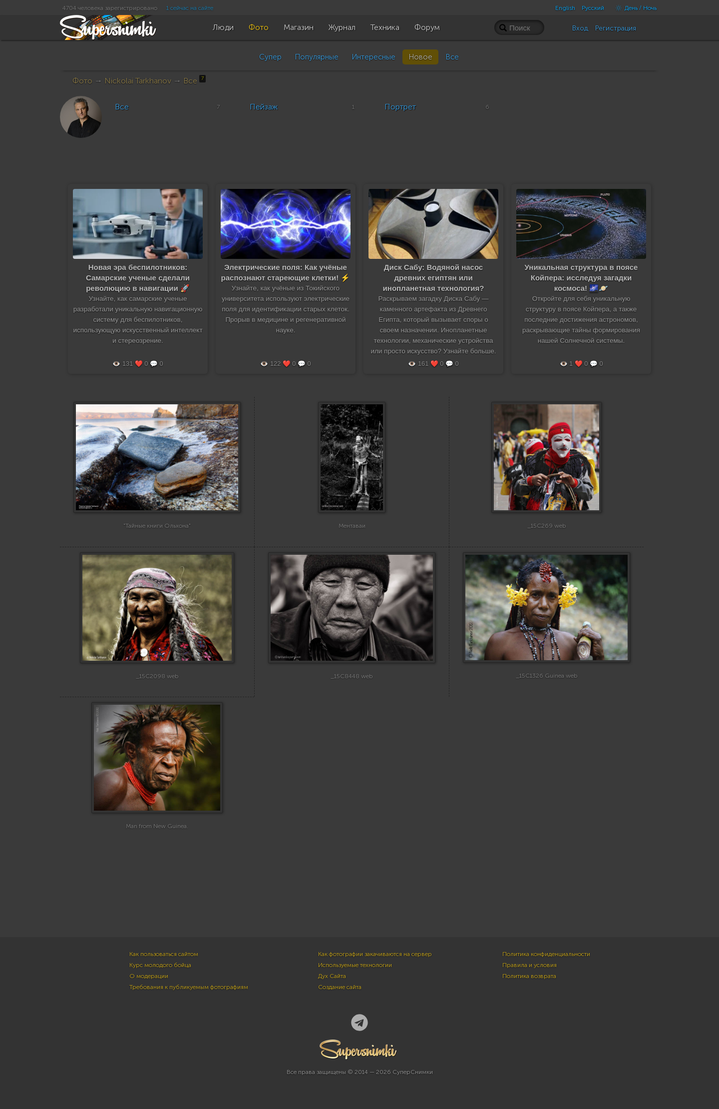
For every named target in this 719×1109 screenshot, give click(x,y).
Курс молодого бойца (160, 965)
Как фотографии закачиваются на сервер (375, 954)
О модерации (148, 976)
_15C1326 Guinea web (547, 687)
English (565, 7)
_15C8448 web (352, 687)
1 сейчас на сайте (189, 7)
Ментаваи (352, 536)
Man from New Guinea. (157, 837)
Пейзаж (264, 106)
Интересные (373, 56)
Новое (420, 56)
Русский (593, 7)
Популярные (317, 56)
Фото (82, 80)
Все (452, 56)
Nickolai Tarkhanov (137, 80)
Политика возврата (529, 976)
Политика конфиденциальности (546, 954)
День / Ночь (634, 7)
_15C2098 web (157, 687)
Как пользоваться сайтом (163, 954)
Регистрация (615, 28)
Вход (580, 28)
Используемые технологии (355, 965)
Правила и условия (529, 965)
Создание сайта (339, 987)
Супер (270, 56)
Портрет (400, 106)
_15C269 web (546, 536)
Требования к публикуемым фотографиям (188, 987)
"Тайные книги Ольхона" (157, 536)
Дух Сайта (332, 976)
